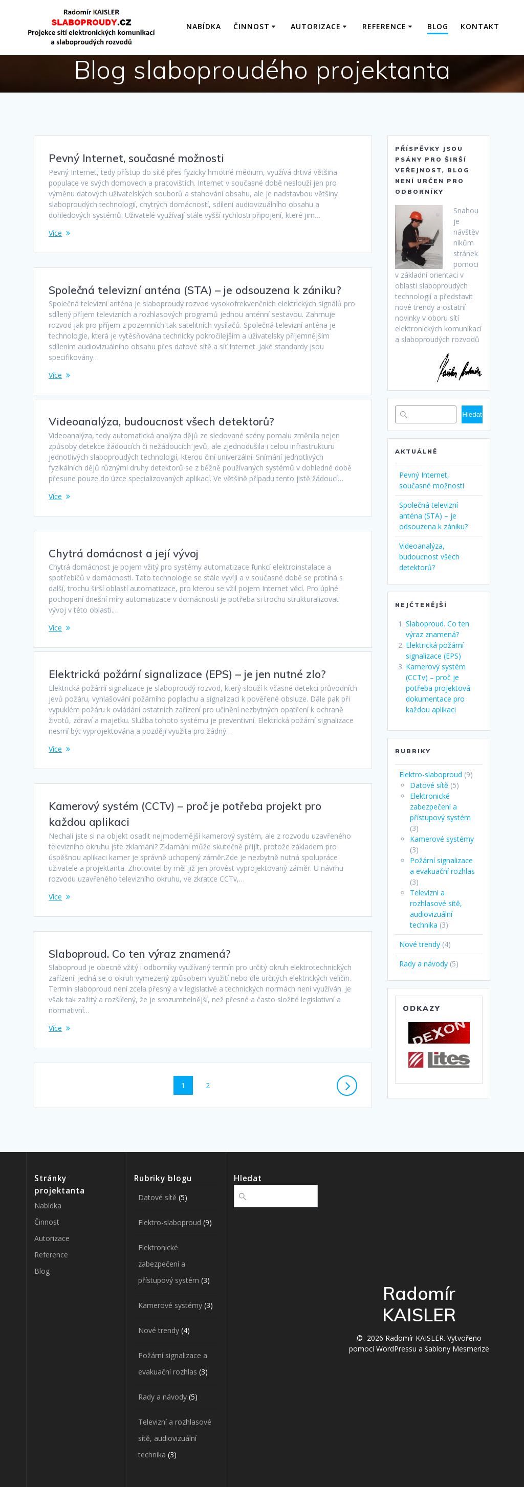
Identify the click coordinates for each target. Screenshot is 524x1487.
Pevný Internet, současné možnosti (136, 158)
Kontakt (480, 26)
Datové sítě (429, 785)
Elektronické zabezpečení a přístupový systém (440, 806)
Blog (437, 26)
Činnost (251, 26)
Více (55, 233)
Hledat (472, 414)
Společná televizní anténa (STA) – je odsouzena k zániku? (195, 290)
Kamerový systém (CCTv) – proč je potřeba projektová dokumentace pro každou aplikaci (438, 688)
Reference (384, 26)
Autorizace (316, 26)
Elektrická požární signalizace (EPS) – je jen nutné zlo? (187, 674)
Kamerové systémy (442, 839)
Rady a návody (423, 963)
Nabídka (203, 26)
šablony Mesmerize (457, 1349)
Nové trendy (419, 944)
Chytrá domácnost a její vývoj (124, 553)
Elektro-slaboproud (430, 774)
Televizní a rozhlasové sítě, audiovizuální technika (174, 1438)
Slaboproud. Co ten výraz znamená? (140, 953)
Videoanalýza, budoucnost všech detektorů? (161, 421)
